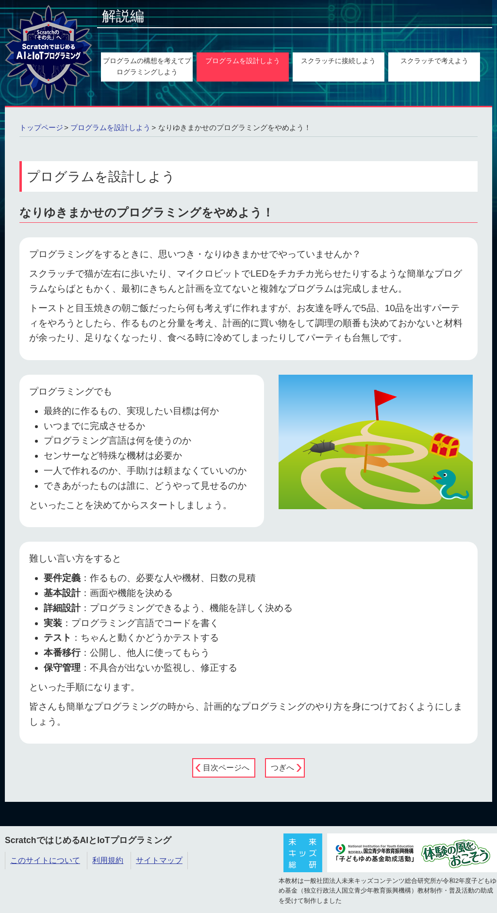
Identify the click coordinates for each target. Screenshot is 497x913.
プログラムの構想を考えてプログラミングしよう (147, 66)
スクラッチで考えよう (434, 61)
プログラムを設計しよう (242, 61)
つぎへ (282, 768)
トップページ (41, 127)
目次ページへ (226, 768)
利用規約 (107, 860)
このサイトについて (45, 860)
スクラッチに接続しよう (338, 61)
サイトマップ (159, 860)
